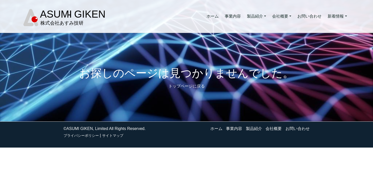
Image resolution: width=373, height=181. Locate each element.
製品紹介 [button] (255, 16)
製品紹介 (254, 128)
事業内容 (233, 16)
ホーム (213, 16)
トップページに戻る (186, 86)
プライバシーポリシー (81, 135)
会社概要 (274, 128)
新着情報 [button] (336, 16)
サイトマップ (112, 135)
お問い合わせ (309, 16)
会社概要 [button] (280, 16)
